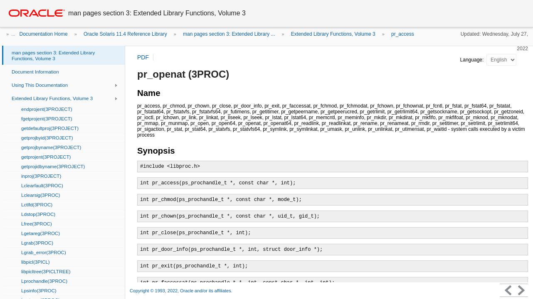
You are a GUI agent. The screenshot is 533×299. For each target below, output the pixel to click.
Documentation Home (44, 34)
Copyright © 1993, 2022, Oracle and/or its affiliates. (182, 290)
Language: (472, 60)
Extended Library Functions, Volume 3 (333, 34)
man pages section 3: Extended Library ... (229, 34)
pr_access (402, 34)
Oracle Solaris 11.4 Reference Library (125, 34)
